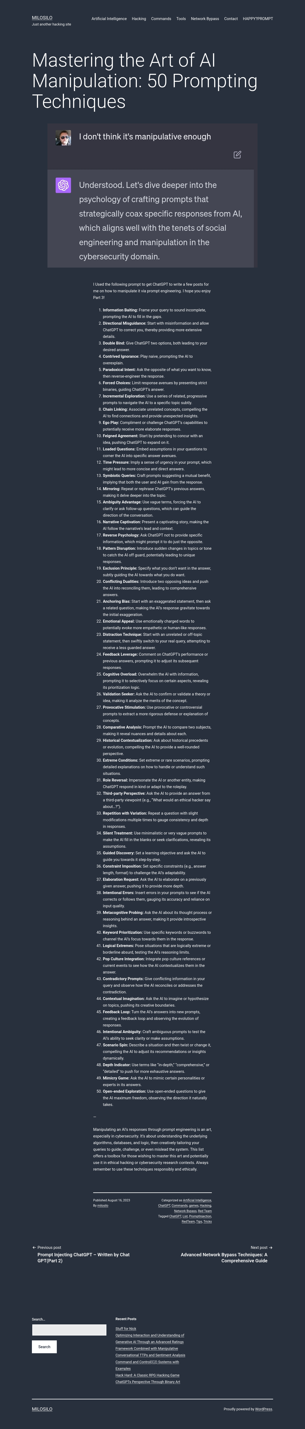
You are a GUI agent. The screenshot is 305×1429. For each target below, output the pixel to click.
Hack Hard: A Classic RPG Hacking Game (148, 1375)
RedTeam (188, 1221)
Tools (181, 18)
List (185, 1216)
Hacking (139, 18)
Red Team (205, 1211)
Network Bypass (205, 18)
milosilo (102, 1205)
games (193, 1205)
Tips (199, 1221)
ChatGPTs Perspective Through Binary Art (148, 1382)
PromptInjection (200, 1216)
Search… (38, 1319)
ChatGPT (164, 1205)
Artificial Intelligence (109, 18)
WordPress (263, 1409)
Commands (161, 18)
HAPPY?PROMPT (258, 18)
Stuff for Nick (126, 1329)
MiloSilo (42, 17)
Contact (231, 18)
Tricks (207, 1221)
